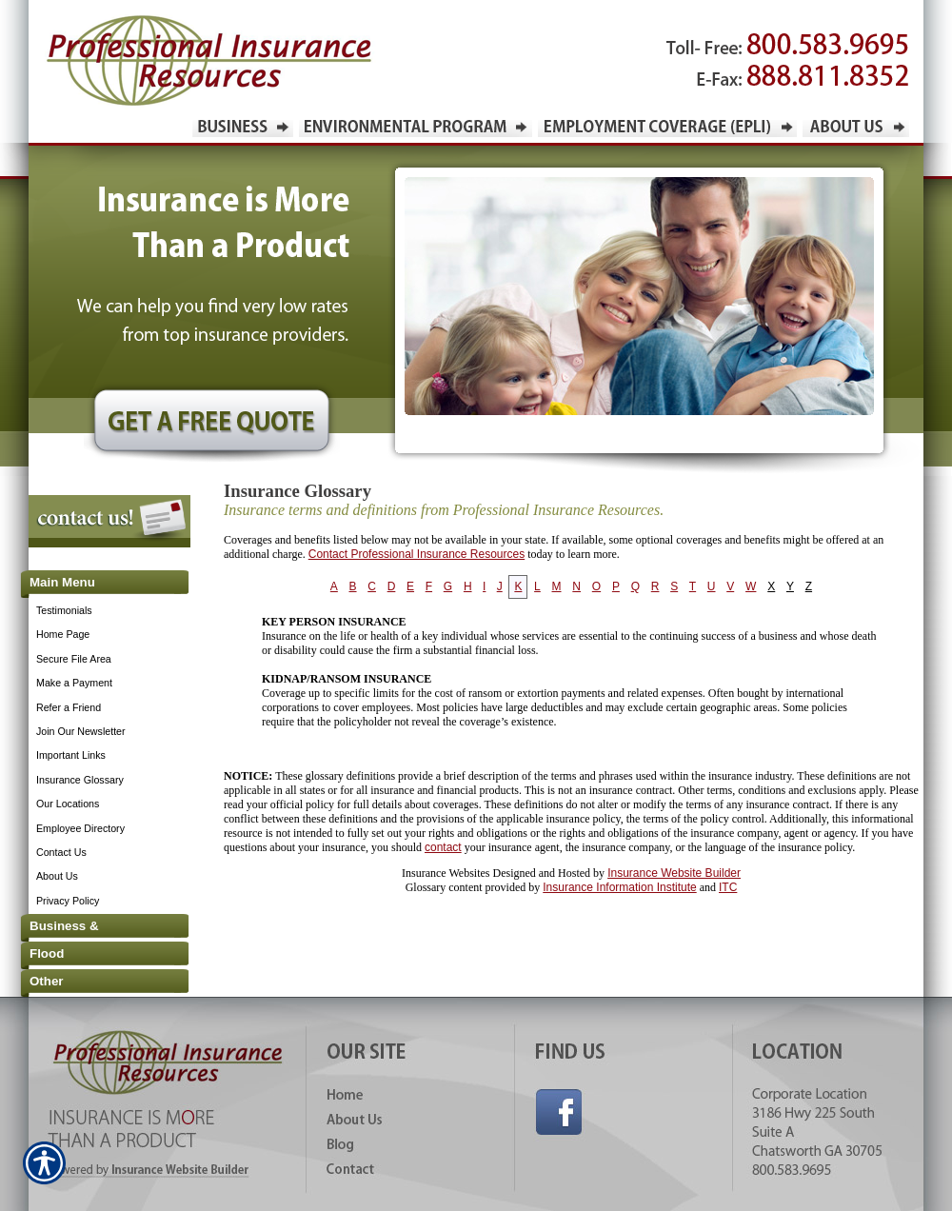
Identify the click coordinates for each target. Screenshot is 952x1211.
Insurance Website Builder (674, 873)
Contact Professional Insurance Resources (416, 554)
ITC (728, 887)
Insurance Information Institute (619, 887)
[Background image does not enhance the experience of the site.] (95, 584)
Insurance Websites (445, 873)
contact (443, 847)
